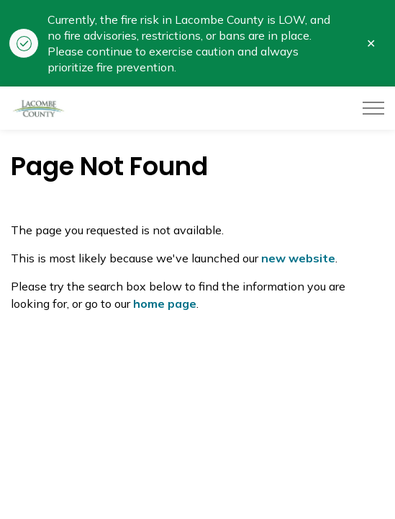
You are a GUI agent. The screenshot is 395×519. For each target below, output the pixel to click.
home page (164, 303)
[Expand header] (373, 108)
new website (298, 258)
